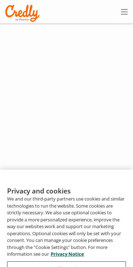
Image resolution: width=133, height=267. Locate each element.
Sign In (112, 11)
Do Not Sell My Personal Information (90, 261)
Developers (91, 251)
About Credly (66, 241)
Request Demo (24, 241)
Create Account (62, 11)
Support (123, 251)
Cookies (28, 261)
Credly (23, 13)
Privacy (124, 241)
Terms (99, 241)
